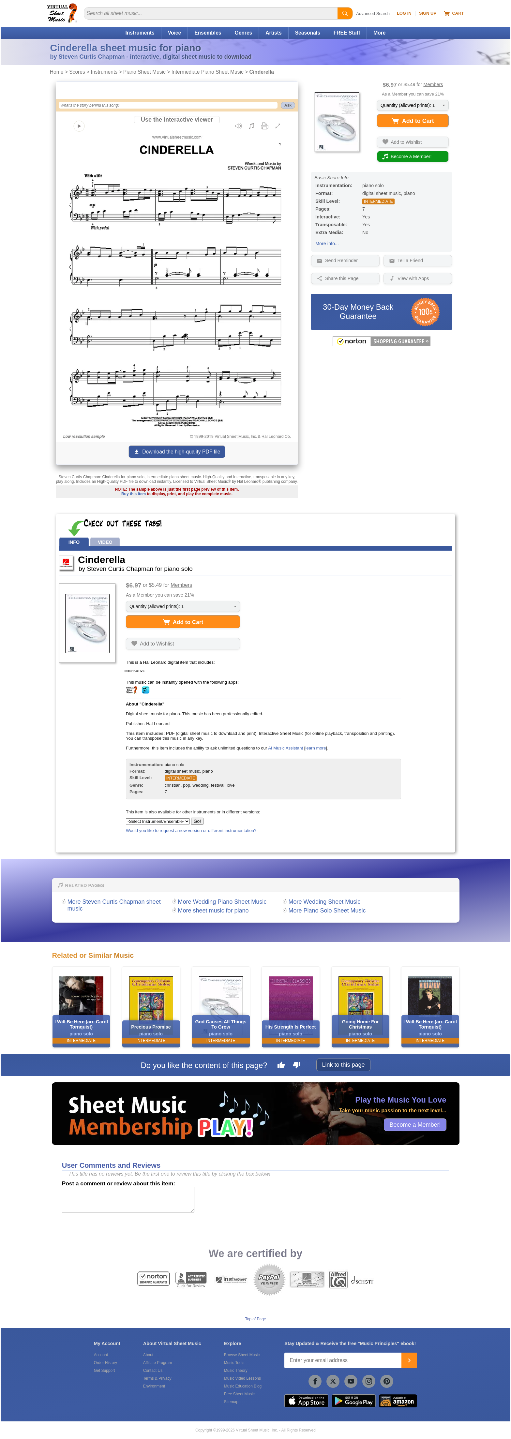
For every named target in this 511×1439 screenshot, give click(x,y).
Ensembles (207, 33)
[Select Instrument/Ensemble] (158, 821)
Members (433, 84)
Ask (288, 105)
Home (57, 72)
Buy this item (133, 494)
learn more (315, 748)
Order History (105, 1362)
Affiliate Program (157, 1362)
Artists (273, 33)
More (379, 33)
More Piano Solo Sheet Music (327, 910)
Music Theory (236, 1370)
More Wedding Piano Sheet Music (222, 901)
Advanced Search (373, 13)
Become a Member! (415, 1124)
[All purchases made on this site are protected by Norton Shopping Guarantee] (381, 345)
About (148, 1355)
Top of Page (255, 1319)
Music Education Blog (243, 1386)
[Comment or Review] (128, 1199)
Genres (243, 33)
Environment (154, 1386)
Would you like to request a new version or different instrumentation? (191, 830)
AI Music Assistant (285, 748)
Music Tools (234, 1362)
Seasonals (307, 33)
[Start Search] (345, 13)
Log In (404, 13)
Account (101, 1355)
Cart (454, 13)
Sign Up (427, 13)
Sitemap (231, 1402)
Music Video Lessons (242, 1378)
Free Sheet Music (239, 1394)
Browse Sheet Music (242, 1355)
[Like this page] (281, 1066)
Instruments (139, 33)
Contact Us (152, 1370)
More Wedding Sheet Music (325, 901)
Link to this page (343, 1064)
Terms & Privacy (157, 1378)
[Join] (409, 1360)
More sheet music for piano (213, 910)
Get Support (104, 1370)
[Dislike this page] (296, 1066)
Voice (174, 33)
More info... (327, 243)
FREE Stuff (347, 33)
